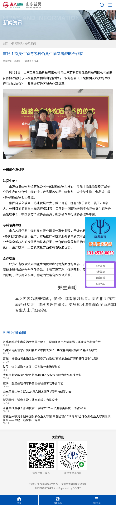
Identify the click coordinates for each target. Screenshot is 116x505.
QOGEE (77, 488)
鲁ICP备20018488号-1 (46, 488)
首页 (5, 43)
